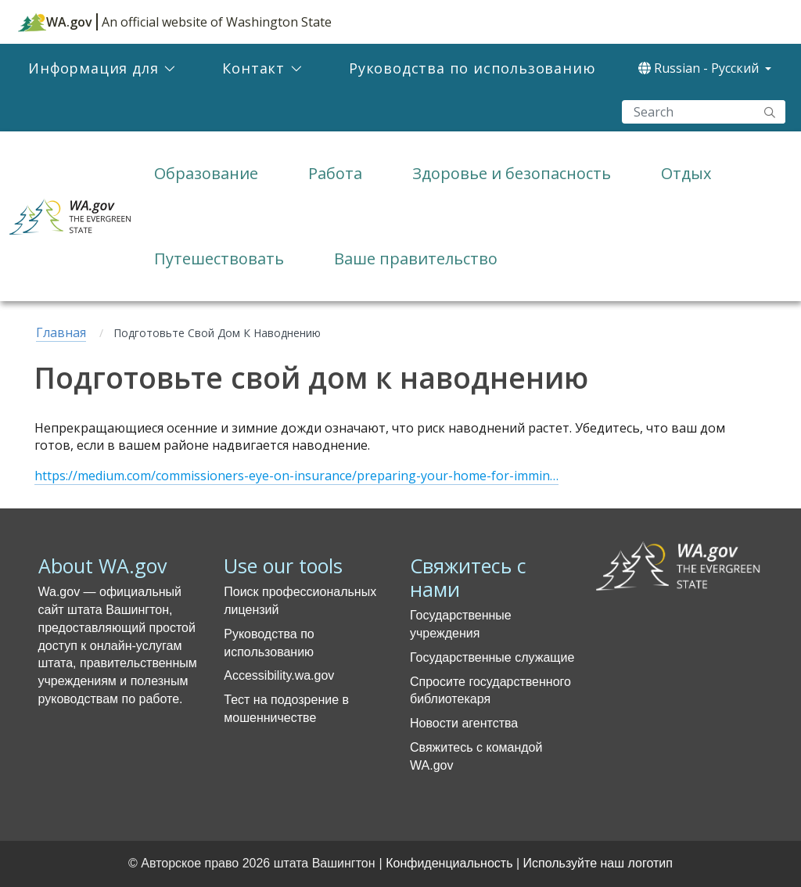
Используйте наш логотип (598, 863)
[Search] (703, 112)
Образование (206, 173)
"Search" (769, 112)
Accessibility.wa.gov (279, 675)
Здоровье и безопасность (511, 173)
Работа (335, 173)
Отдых (686, 173)
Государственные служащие (492, 657)
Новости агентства (464, 723)
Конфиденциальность (449, 863)
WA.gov (55, 22)
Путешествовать (219, 258)
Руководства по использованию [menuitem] (472, 68)
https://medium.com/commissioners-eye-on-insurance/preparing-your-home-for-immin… (296, 475)
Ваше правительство (415, 258)
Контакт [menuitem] (253, 68)
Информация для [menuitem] (93, 68)
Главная (61, 332)
